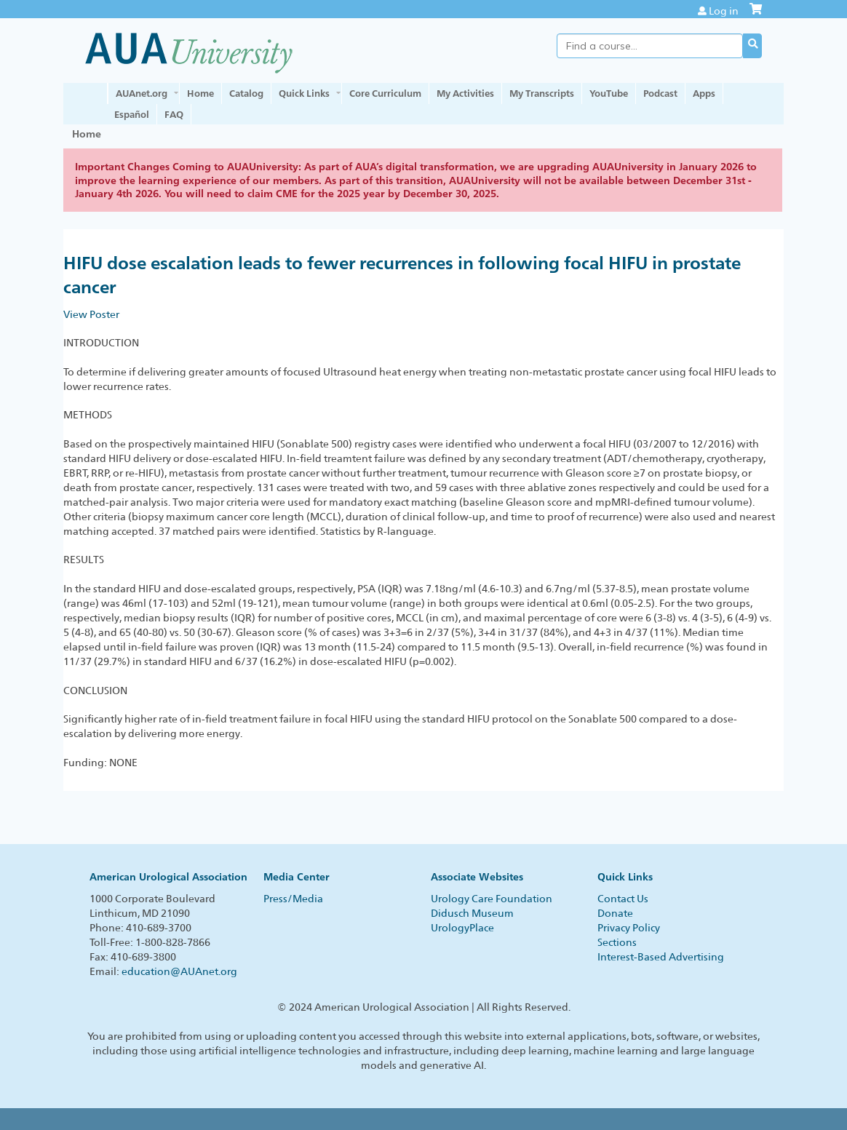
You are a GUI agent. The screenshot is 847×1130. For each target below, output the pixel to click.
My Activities (465, 93)
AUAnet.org (141, 93)
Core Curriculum (385, 93)
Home (200, 93)
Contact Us (622, 898)
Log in (724, 11)
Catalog (246, 93)
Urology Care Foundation (491, 898)
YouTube (608, 93)
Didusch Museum (472, 913)
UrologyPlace (462, 928)
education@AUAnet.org (179, 971)
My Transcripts (541, 93)
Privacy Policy (628, 928)
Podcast (660, 93)
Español (131, 114)
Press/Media (293, 898)
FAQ (173, 114)
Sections (617, 942)
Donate (615, 913)
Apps (704, 93)
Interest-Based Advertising (660, 957)
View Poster (91, 314)
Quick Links (304, 93)
